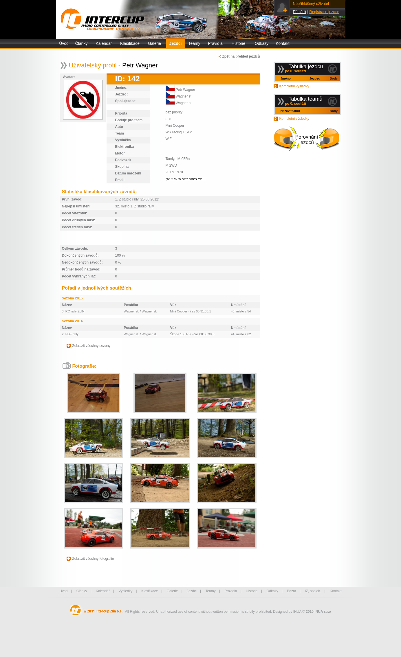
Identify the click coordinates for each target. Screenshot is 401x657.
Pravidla (215, 43)
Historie (238, 43)
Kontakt (282, 43)
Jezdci (175, 43)
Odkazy (261, 43)
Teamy (194, 43)
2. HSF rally (70, 334)
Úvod (64, 43)
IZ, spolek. (313, 591)
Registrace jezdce (324, 12)
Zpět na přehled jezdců (241, 56)
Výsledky (125, 591)
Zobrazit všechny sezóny (91, 346)
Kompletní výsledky (294, 86)
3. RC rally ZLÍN (73, 311)
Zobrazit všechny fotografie (93, 559)
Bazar (291, 591)
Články (81, 43)
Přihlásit (299, 12)
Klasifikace (130, 43)
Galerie (154, 43)
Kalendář (104, 43)
